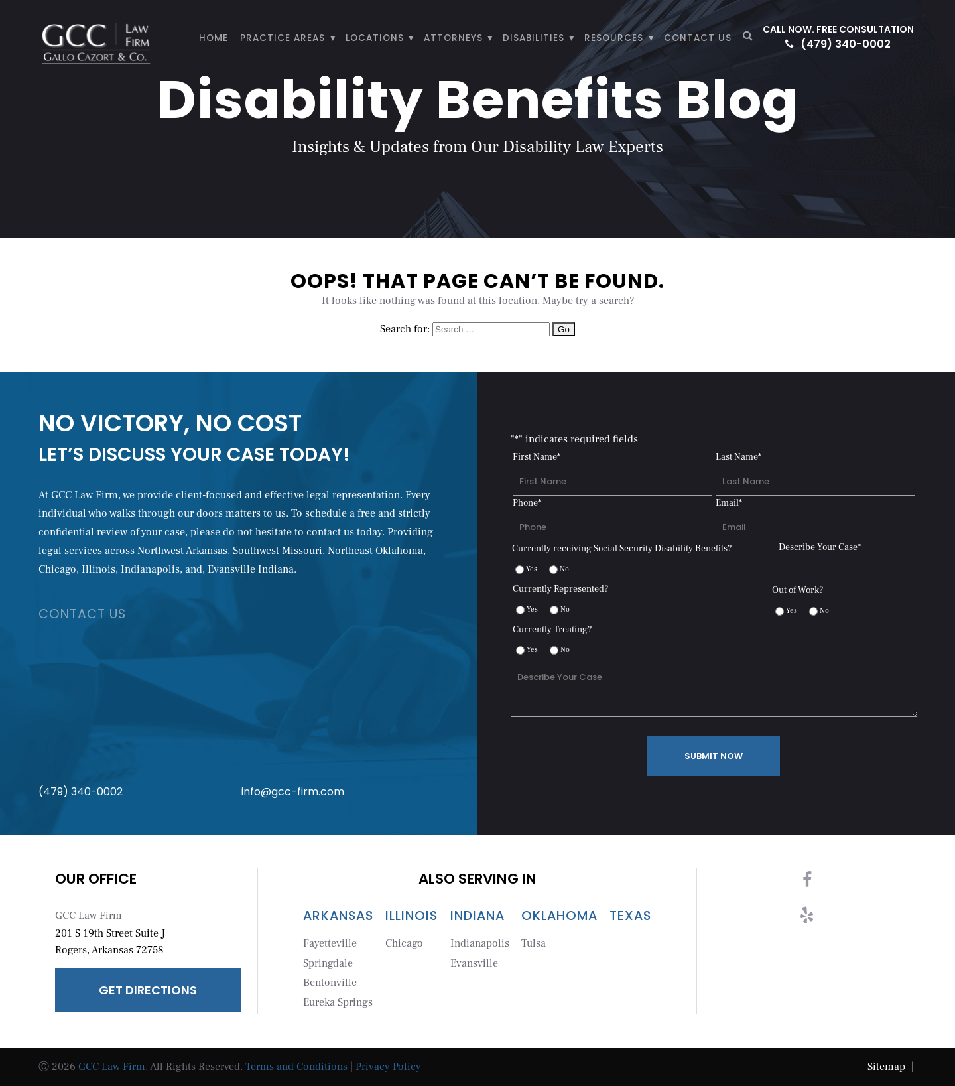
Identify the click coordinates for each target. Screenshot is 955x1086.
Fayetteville (330, 943)
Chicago (404, 943)
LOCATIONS (375, 38)
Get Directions (148, 990)
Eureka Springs (338, 1002)
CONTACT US (698, 38)
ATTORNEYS (453, 38)
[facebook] (807, 885)
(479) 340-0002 (838, 44)
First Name (536, 457)
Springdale (328, 963)
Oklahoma (559, 916)
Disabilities (533, 38)
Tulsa (533, 943)
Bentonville (330, 982)
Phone (527, 503)
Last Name (738, 457)
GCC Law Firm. (113, 1066)
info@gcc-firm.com (341, 716)
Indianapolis (479, 943)
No (564, 569)
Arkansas (338, 916)
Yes (531, 569)
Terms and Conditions (296, 1066)
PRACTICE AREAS (282, 38)
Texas (630, 916)
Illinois (411, 916)
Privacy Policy (388, 1066)
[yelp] (807, 920)
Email (729, 503)
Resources (613, 38)
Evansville (474, 963)
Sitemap (892, 1066)
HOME (213, 38)
